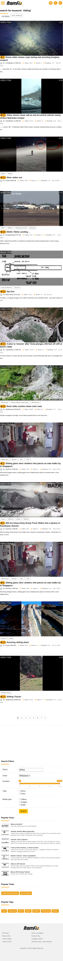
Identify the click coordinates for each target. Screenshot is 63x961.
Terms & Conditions (38, 933)
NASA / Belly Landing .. (18, 232)
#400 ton (10, 519)
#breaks (14, 459)
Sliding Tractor (14, 697)
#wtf (27, 459)
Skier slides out (14, 177)
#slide (11, 638)
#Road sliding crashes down (20, 402)
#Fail (4, 911)
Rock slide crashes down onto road (24, 406)
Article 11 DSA (6, 941)
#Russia (26, 519)
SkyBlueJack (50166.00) (13, 409)
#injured (3, 638)
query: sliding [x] (17, 15)
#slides (18, 519)
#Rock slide (4, 402)
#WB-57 (10, 228)
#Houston (32, 228)
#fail (21, 459)
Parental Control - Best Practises (42, 941)
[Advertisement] (31, 743)
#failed (10, 173)
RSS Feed (5, 933)
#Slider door (5, 459)
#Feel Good (46, 911)
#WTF (3, 228)
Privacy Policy (36, 936)
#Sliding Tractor (6, 692)
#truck (3, 519)
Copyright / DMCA (37, 939)
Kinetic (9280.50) (11, 180)
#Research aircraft (20, 228)
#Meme (55, 911)
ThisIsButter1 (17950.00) (13, 63)
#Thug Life (12, 911)
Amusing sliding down (18, 642)
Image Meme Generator (10, 893)
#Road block (35, 402)
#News (28, 911)
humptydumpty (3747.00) (13, 235)
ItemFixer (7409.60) (12, 469)
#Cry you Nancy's (6, 287)
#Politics (36, 911)
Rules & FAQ (6, 936)
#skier (3, 173)
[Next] (45, 718)
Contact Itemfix (7, 939)
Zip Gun (11, 291)
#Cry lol (17, 287)
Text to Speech (26, 893)
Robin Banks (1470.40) (13, 294)
